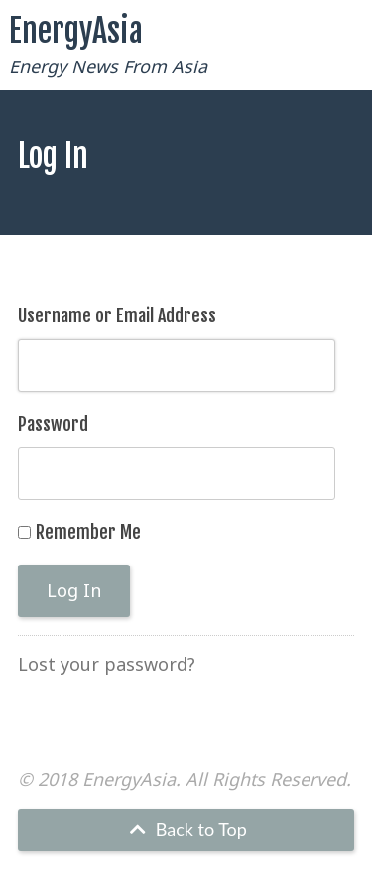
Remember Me (88, 532)
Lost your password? (106, 664)
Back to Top (186, 829)
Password (53, 424)
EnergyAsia (76, 31)
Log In (74, 590)
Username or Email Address (117, 315)
